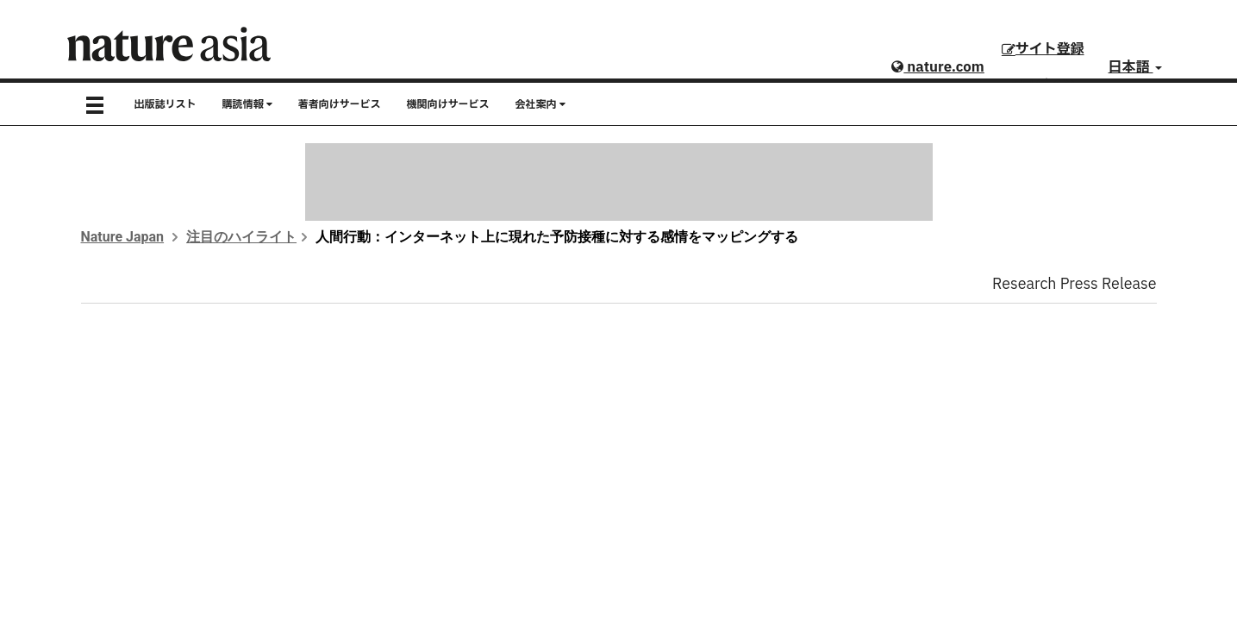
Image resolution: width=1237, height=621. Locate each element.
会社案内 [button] (540, 104)
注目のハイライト (241, 237)
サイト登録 (1043, 49)
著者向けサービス (339, 104)
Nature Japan (123, 237)
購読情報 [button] (247, 104)
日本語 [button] (1135, 67)
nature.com (937, 67)
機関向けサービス (448, 104)
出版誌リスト (165, 104)
